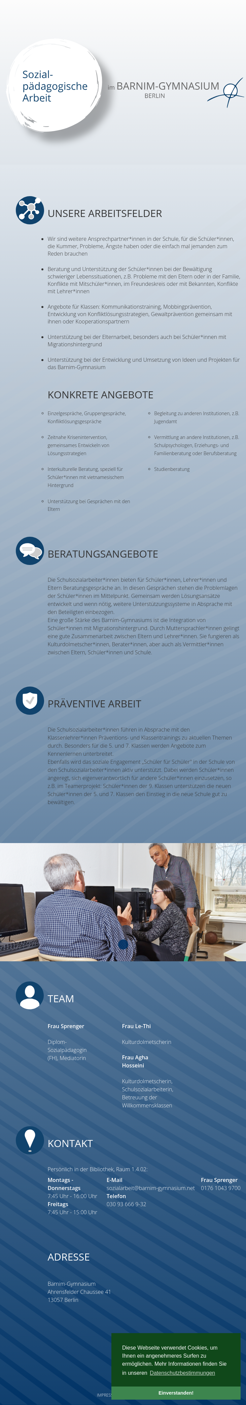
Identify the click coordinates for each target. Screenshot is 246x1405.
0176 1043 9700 (221, 1188)
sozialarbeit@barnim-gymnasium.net (151, 1188)
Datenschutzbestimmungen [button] (182, 1373)
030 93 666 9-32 (126, 1204)
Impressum (108, 1395)
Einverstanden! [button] (176, 1393)
